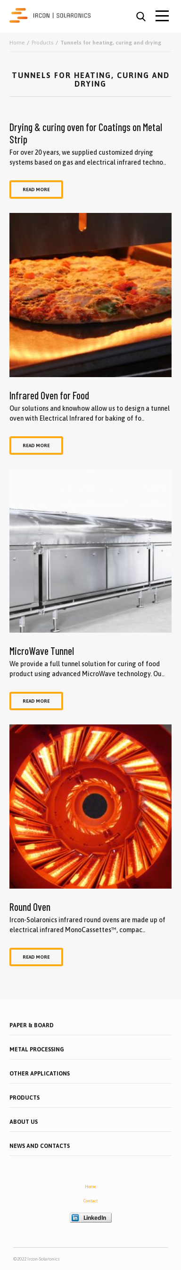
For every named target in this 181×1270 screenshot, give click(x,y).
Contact (90, 1201)
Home (90, 1186)
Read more (36, 189)
